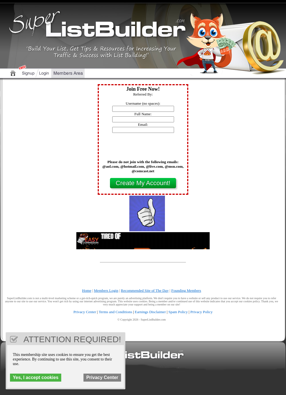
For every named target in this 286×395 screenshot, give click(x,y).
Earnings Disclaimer (150, 312)
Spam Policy (178, 312)
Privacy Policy (201, 312)
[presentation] (143, 148)
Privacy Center (84, 312)
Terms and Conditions (115, 312)
